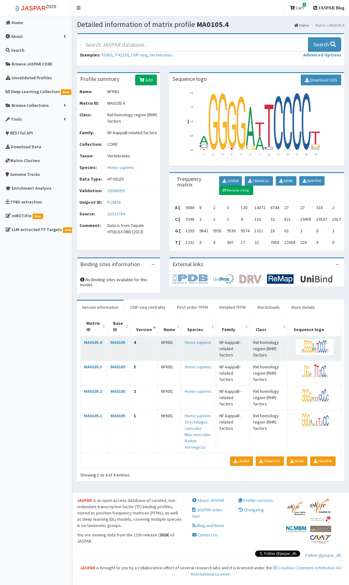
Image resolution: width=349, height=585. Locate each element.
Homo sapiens (120, 167)
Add (146, 80)
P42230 (122, 55)
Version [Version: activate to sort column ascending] (144, 329)
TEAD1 (107, 55)
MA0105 (117, 342)
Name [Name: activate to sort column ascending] (169, 329)
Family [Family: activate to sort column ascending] (228, 329)
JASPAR (231, 180)
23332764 (116, 214)
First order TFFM (192, 307)
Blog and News (208, 525)
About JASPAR (208, 500)
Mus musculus (198, 434)
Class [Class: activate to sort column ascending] (261, 329)
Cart (298, 7)
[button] (78, 8)
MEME (286, 180)
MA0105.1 (93, 416)
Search (324, 44)
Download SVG (321, 80)
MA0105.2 (93, 391)
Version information (100, 307)
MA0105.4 (93, 342)
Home (301, 25)
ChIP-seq (139, 55)
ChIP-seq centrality (148, 307)
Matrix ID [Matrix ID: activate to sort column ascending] (93, 326)
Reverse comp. (236, 190)
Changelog (251, 510)
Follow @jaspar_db (323, 555)
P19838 (114, 202)
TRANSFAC (258, 180)
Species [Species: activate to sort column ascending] (195, 329)
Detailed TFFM (232, 307)
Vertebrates (161, 55)
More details (303, 307)
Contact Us (205, 535)
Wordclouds (268, 307)
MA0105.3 (93, 367)
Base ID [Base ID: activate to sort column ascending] (118, 326)
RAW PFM (312, 180)
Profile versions (256, 500)
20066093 (116, 190)
